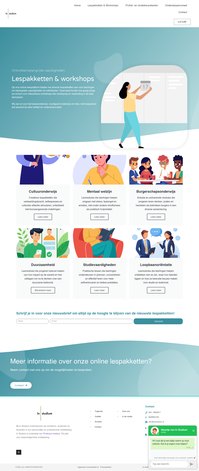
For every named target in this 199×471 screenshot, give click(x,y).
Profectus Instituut (51, 434)
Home (77, 5)
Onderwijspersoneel (176, 5)
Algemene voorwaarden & (88, 467)
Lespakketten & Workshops (103, 5)
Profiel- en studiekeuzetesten (142, 5)
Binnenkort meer (43, 290)
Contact (182, 12)
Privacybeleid (105, 467)
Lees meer (43, 217)
